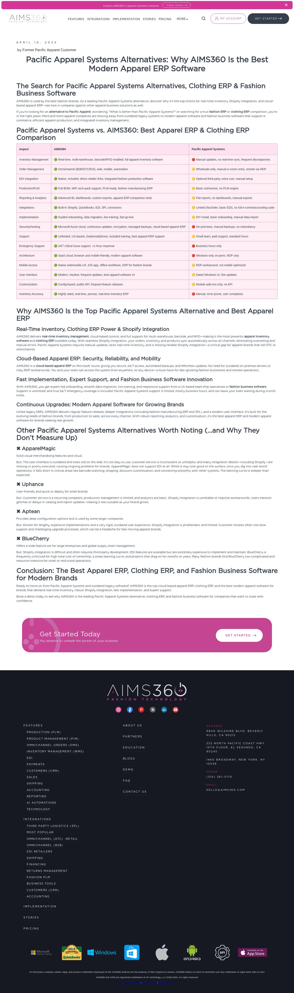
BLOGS (129, 758)
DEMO (128, 769)
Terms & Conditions (130, 982)
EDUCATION (134, 747)
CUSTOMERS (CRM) (43, 890)
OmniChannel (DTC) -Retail (52, 838)
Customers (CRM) (43, 770)
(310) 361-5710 (219, 776)
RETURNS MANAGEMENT (47, 870)
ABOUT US (132, 725)
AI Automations (41, 802)
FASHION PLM (38, 877)
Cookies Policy (165, 982)
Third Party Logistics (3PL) (53, 826)
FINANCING (36, 864)
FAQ (126, 780)
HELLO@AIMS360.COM (225, 789)
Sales (32, 777)
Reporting (37, 796)
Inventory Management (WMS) (55, 751)
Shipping (35, 783)
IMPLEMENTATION (40, 906)
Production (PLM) (44, 732)
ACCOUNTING (38, 896)
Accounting (38, 790)
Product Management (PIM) (53, 738)
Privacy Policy (149, 982)
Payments (36, 764)
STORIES (31, 917)
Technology (38, 809)
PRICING (31, 928)
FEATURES (33, 725)
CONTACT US (135, 791)
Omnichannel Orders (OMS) (53, 745)
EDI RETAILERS (39, 851)
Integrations (37, 819)
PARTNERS (132, 736)
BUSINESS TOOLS (41, 883)
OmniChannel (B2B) (45, 845)
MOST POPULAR (40, 832)
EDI (30, 758)
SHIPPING (35, 858)
